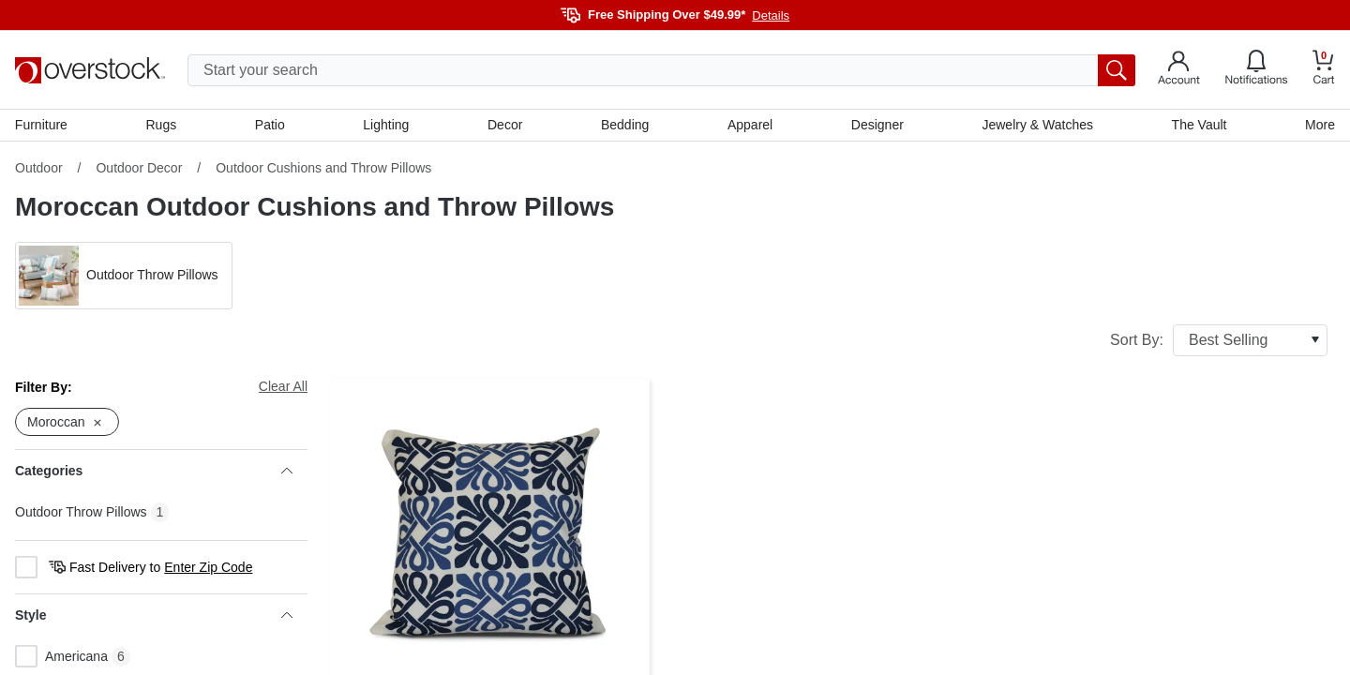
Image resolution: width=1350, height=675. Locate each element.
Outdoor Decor (139, 167)
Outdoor (39, 167)
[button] (123, 275)
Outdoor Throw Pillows (81, 511)
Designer (877, 124)
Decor (505, 124)
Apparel (750, 124)
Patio (270, 124)
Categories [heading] (153, 471)
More (1320, 124)
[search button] (1116, 70)
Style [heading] (153, 615)
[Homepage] (90, 70)
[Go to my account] (1179, 70)
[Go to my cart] (1323, 70)
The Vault (1199, 124)
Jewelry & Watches (1037, 124)
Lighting (386, 124)
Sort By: (1219, 340)
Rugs (161, 124)
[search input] (661, 70)
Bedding (625, 124)
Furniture (41, 124)
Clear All (283, 386)
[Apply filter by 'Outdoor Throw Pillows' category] (123, 275)
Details (770, 15)
